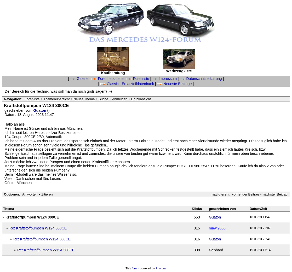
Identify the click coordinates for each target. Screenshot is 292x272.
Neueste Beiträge (175, 84)
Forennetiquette (108, 78)
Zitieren (47, 194)
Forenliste (138, 78)
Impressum (165, 78)
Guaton (40, 110)
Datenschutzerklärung (201, 78)
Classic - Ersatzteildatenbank (127, 84)
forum (135, 268)
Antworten (30, 194)
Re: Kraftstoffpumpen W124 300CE (38, 228)
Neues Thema (84, 99)
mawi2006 (217, 228)
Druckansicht (141, 99)
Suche (103, 99)
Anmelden (120, 99)
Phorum (161, 268)
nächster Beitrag (275, 194)
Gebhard (216, 250)
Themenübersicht (56, 99)
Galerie (79, 78)
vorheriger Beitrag (245, 194)
